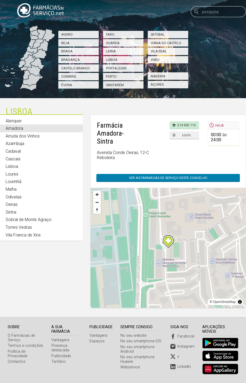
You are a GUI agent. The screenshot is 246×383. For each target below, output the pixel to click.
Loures (12, 174)
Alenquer (14, 120)
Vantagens (61, 335)
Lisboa (111, 60)
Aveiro (67, 34)
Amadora (14, 128)
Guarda (113, 43)
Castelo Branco (75, 68)
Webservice (131, 367)
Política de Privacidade (17, 353)
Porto (111, 76)
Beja (65, 43)
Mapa (186, 135)
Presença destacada (60, 343)
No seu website (134, 335)
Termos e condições (25, 345)
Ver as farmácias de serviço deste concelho (168, 178)
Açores (157, 84)
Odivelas (14, 196)
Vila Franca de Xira (23, 235)
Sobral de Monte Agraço (29, 219)
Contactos (17, 361)
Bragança (70, 60)
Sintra (11, 212)
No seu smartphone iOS (141, 341)
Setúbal (158, 34)
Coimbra (68, 76)
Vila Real (159, 51)
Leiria (111, 51)
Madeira (158, 76)
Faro (110, 34)
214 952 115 (186, 125)
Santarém (115, 85)
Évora (66, 85)
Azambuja (15, 143)
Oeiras (12, 204)
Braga (67, 51)
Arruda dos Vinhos (23, 136)
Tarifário (59, 357)
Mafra (11, 189)
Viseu (155, 60)
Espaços (97, 341)
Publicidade (61, 351)
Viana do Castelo (166, 43)
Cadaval (13, 151)
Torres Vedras (19, 227)
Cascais (13, 158)
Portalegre (116, 68)
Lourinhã (13, 181)
